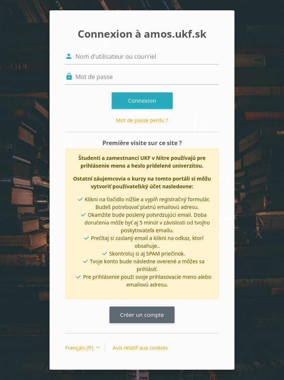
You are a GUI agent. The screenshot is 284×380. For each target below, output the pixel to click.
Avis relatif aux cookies (140, 347)
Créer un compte (142, 314)
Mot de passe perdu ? (142, 120)
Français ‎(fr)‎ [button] (80, 347)
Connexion (142, 100)
